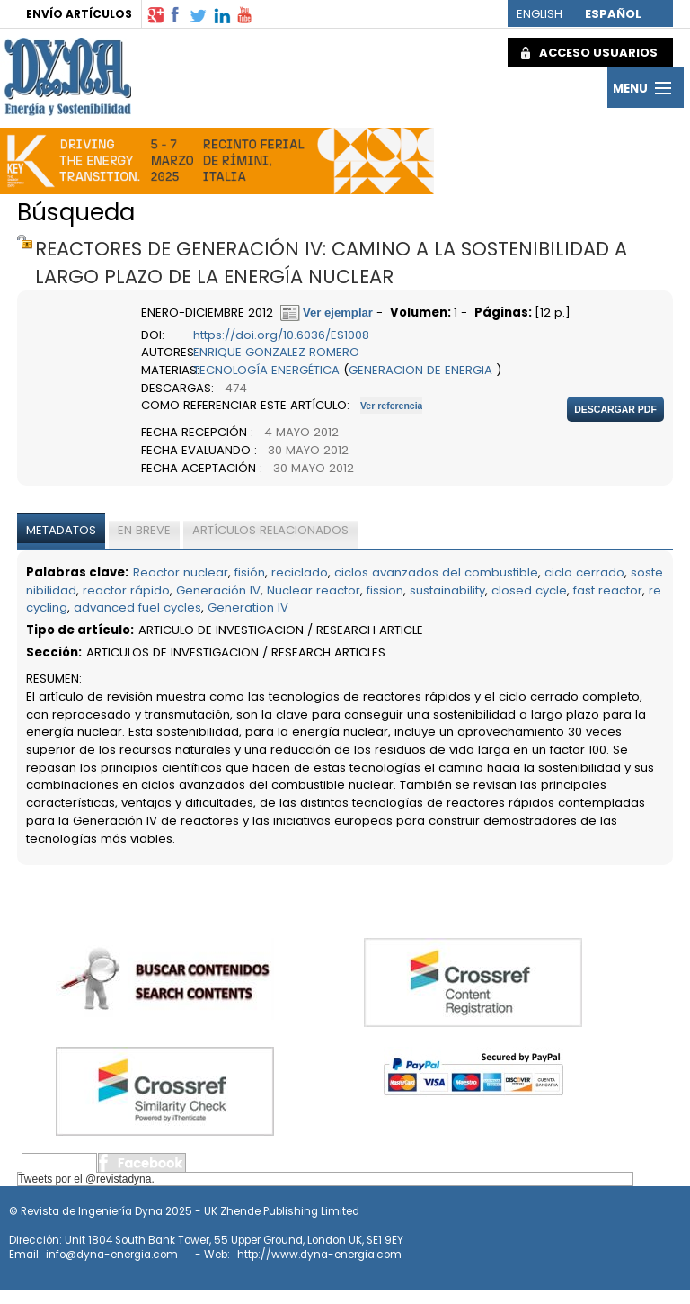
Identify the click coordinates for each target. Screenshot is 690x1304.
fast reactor (607, 590)
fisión (249, 572)
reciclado (299, 572)
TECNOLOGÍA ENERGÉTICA (266, 370)
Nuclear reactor (313, 590)
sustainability (447, 590)
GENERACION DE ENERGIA (420, 370)
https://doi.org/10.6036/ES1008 (281, 335)
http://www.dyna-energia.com (319, 1254)
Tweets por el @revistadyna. (86, 1179)
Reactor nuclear (180, 572)
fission (385, 590)
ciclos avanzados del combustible (436, 572)
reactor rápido (126, 590)
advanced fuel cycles (137, 607)
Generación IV (218, 590)
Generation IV (248, 607)
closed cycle (529, 590)
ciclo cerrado (584, 572)
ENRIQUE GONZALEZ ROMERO (276, 352)
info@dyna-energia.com (112, 1254)
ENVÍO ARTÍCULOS (79, 14)
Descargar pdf (615, 409)
